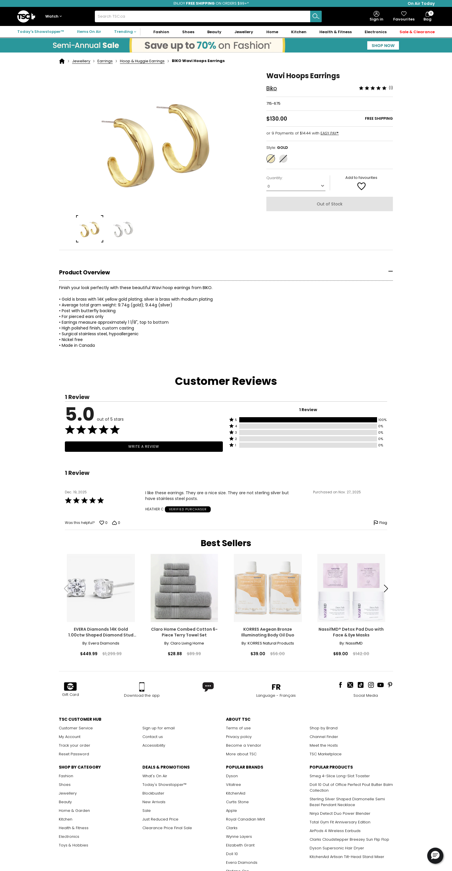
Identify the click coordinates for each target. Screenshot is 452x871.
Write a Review (143, 446)
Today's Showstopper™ (40, 31)
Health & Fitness (73, 828)
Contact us (152, 736)
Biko (271, 88)
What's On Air (154, 776)
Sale (146, 810)
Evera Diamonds (241, 862)
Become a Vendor (243, 745)
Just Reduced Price (160, 819)
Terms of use (238, 728)
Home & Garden (74, 810)
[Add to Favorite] (361, 186)
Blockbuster (153, 793)
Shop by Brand (324, 728)
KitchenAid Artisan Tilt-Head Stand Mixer (347, 856)
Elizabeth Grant (240, 845)
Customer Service (76, 728)
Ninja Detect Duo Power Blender (340, 813)
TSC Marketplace (326, 754)
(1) (391, 87)
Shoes (65, 784)
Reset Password (74, 754)
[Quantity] (295, 186)
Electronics (69, 836)
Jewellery (81, 61)
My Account (69, 736)
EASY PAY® (330, 133)
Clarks (232, 828)
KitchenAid (235, 793)
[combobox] (208, 16)
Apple (231, 810)
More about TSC (241, 754)
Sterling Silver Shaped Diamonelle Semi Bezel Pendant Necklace (347, 802)
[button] (54, 16)
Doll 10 (232, 854)
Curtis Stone (237, 802)
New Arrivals (153, 802)
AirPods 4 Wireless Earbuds (335, 830)
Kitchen (65, 819)
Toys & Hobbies (73, 845)
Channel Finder (324, 736)
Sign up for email (158, 728)
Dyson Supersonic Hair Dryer (337, 848)
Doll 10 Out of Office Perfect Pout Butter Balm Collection (351, 787)
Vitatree (233, 784)
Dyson (232, 776)
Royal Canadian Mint (245, 819)
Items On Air (89, 31)
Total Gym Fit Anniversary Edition (340, 822)
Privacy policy (239, 736)
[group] (90, 228)
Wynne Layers (239, 836)
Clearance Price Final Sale (167, 828)
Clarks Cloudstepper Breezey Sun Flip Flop (349, 839)
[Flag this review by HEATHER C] (380, 522)
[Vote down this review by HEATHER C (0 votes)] (116, 522)
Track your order (74, 745)
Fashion (66, 776)
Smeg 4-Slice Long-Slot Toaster (340, 776)
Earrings (105, 61)
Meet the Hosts (324, 745)
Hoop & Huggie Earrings (142, 61)
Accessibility (153, 745)
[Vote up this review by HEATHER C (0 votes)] (103, 522)
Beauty (65, 802)
